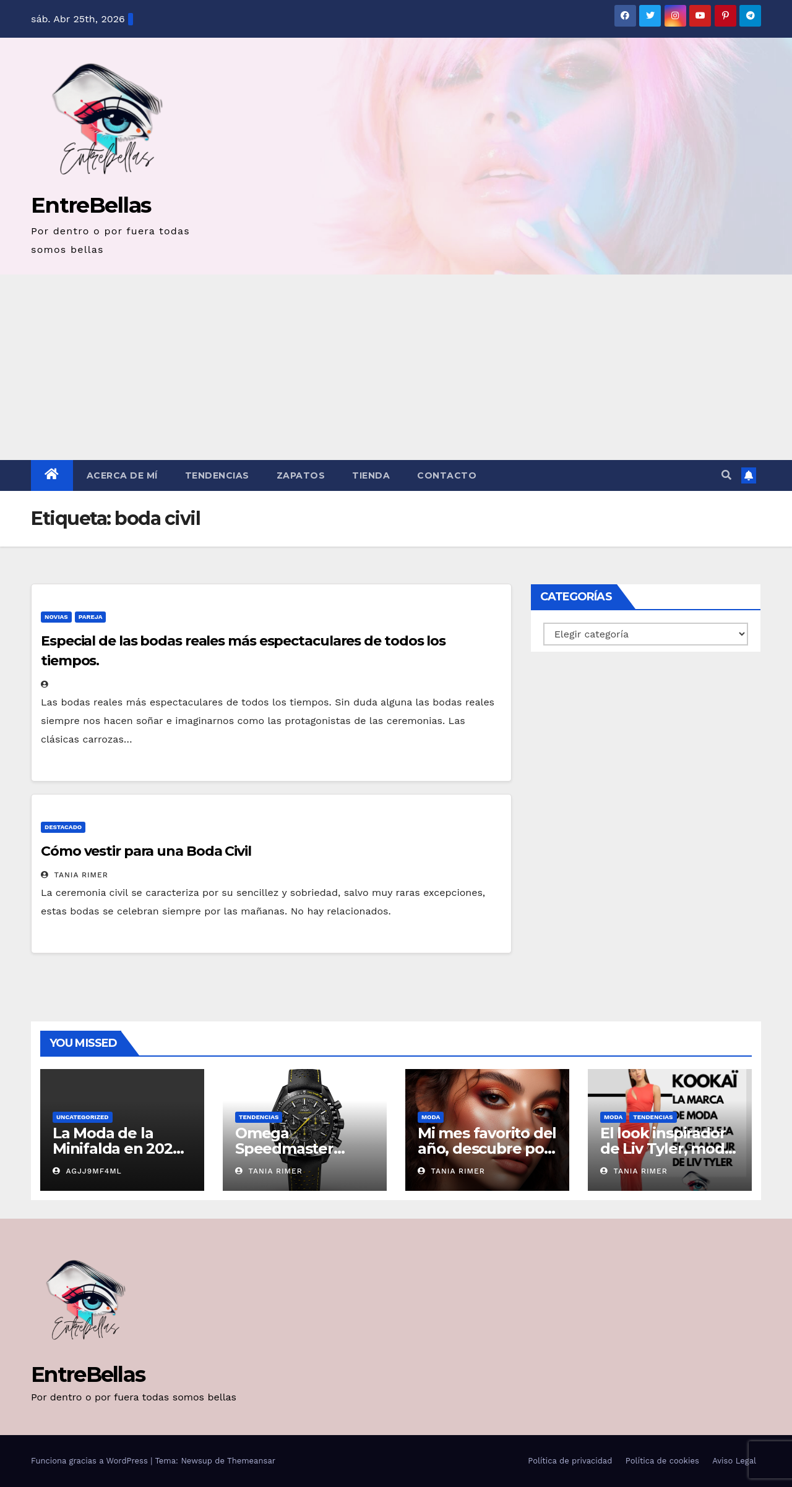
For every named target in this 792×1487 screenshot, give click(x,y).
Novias (56, 616)
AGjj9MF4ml (87, 1171)
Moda (430, 1117)
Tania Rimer (74, 875)
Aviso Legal (734, 1460)
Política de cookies (662, 1460)
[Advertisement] (396, 367)
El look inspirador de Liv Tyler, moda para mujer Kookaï (667, 1148)
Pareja (91, 616)
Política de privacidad (570, 1460)
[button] (726, 475)
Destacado (63, 827)
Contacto (446, 475)
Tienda (371, 475)
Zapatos (301, 475)
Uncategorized (82, 1117)
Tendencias (217, 475)
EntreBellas (90, 205)
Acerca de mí (122, 475)
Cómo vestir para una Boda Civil (146, 851)
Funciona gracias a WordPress (90, 1460)
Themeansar (251, 1460)
